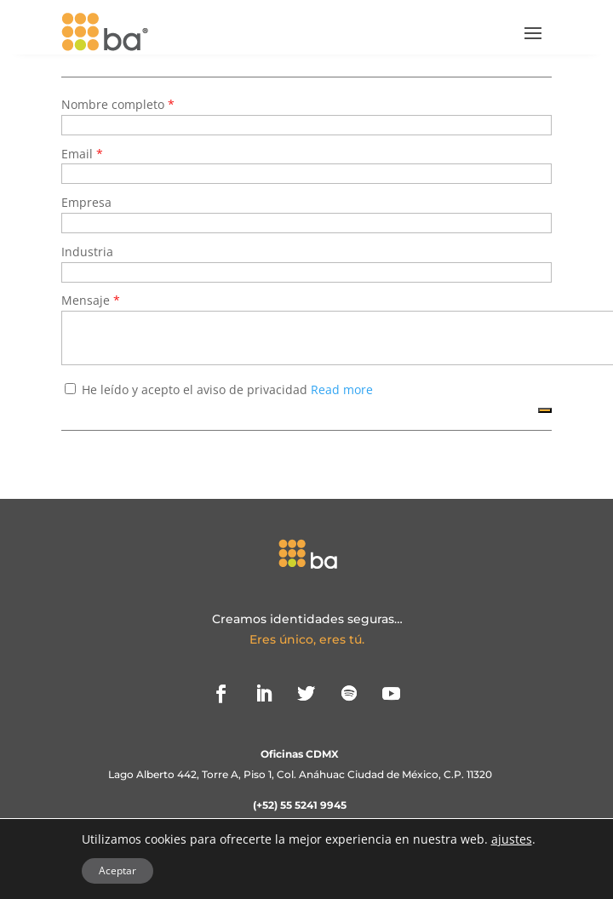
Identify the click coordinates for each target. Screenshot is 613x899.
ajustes (511, 839)
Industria (87, 251)
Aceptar (117, 870)
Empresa (86, 202)
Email (78, 154)
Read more (342, 389)
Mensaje (87, 300)
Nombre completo (114, 104)
